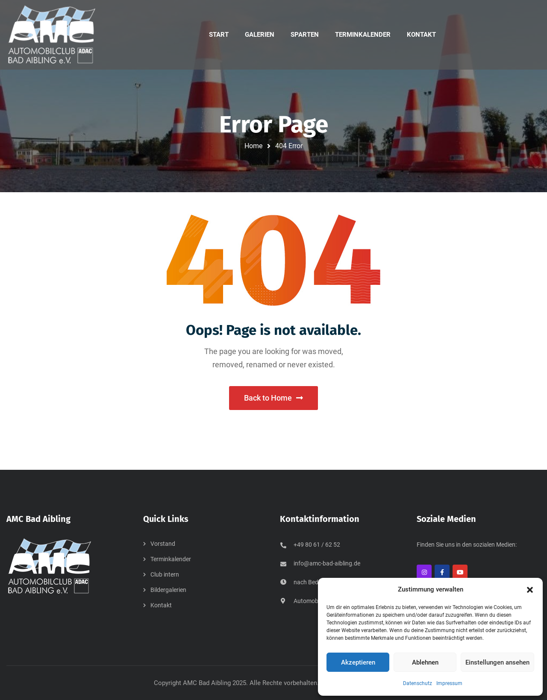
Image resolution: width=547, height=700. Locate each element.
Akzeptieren (358, 662)
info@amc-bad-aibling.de (327, 563)
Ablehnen (425, 662)
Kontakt (161, 605)
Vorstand (162, 543)
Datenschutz (417, 683)
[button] (530, 590)
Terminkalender (170, 559)
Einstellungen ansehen (497, 662)
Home (253, 146)
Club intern (164, 574)
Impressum (449, 683)
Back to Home (273, 397)
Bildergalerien (168, 589)
